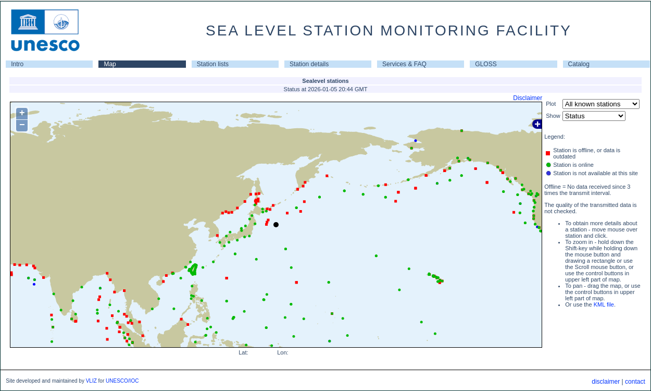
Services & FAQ (404, 64)
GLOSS (485, 64)
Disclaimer (527, 98)
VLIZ (91, 381)
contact (635, 381)
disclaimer (606, 381)
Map (110, 64)
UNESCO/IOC (122, 381)
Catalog (579, 64)
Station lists (213, 64)
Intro (17, 64)
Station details (309, 64)
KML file (604, 304)
